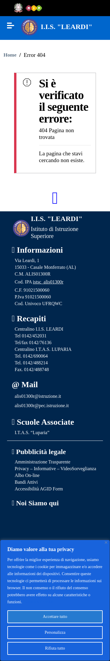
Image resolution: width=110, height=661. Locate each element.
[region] (55, 600)
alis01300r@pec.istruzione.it (42, 405)
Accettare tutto (55, 616)
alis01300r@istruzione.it (38, 396)
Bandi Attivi (26, 482)
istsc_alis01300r (48, 281)
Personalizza (55, 632)
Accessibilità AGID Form (39, 488)
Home (10, 55)
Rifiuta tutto (55, 648)
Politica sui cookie (38, 602)
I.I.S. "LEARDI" (66, 26)
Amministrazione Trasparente (42, 461)
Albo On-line (27, 475)
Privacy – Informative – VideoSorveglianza (55, 468)
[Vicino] (106, 542)
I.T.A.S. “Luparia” (32, 432)
